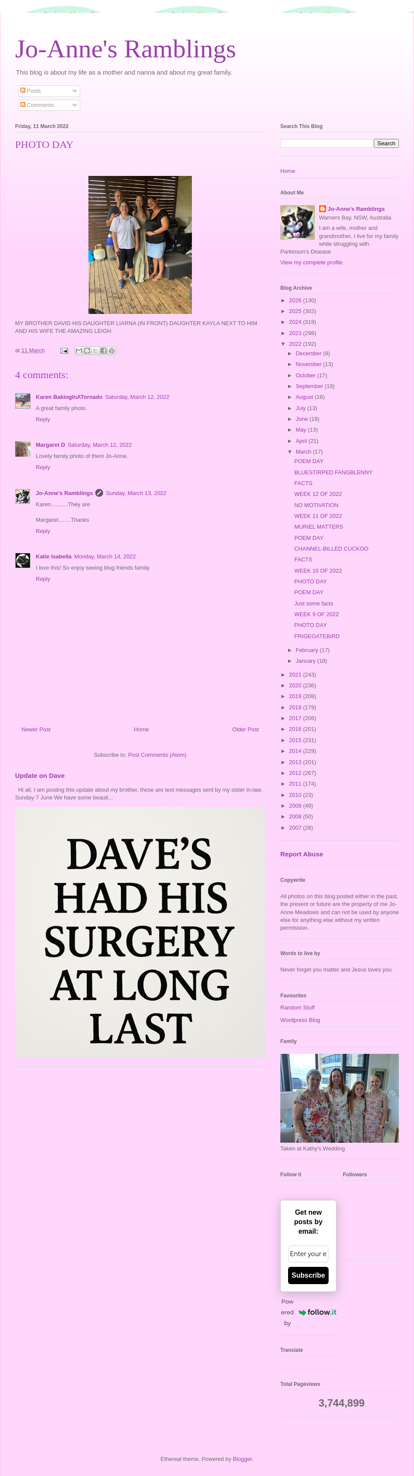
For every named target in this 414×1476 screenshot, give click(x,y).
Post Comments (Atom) (157, 755)
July (301, 408)
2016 (296, 729)
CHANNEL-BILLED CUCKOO (331, 548)
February (308, 650)
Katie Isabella (54, 556)
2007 (296, 827)
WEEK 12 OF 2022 (318, 494)
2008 (296, 816)
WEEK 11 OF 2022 (318, 516)
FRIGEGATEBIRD (316, 636)
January (306, 661)
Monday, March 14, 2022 (105, 556)
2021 (296, 674)
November (309, 364)
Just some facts (313, 603)
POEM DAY (308, 461)
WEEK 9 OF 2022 (316, 614)
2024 (296, 322)
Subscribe (308, 1275)
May (302, 429)
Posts (30, 91)
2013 (296, 762)
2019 (296, 696)
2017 (296, 718)
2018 (296, 707)
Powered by (308, 1312)
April (302, 441)
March (304, 451)
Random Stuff (297, 1007)
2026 (296, 300)
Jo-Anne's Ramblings (125, 48)
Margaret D (50, 445)
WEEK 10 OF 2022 (318, 570)
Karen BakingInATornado (69, 397)
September (310, 386)
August (305, 397)
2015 (296, 740)
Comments (37, 105)
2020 (296, 685)
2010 (296, 795)
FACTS (303, 483)
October (306, 375)
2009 (296, 805)
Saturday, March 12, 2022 (137, 397)
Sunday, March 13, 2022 (136, 493)
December (309, 353)
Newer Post (36, 729)
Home (141, 729)
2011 (296, 783)
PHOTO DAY (310, 581)
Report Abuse (301, 854)
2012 (296, 773)
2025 (296, 311)
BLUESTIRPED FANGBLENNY (333, 472)
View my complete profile (311, 262)
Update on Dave (40, 775)
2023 (296, 333)
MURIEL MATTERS (318, 526)
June (303, 419)
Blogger (242, 1459)
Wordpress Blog (300, 1020)
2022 (296, 344)
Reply (43, 419)
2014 (296, 751)
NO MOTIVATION (316, 505)
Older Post (245, 729)
